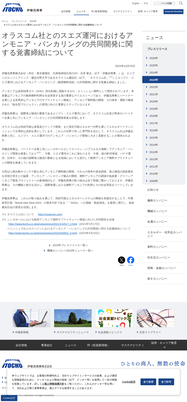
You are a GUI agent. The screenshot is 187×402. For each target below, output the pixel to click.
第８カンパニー (157, 278)
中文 (146, 3)
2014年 (153, 144)
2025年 (153, 65)
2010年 (153, 173)
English (135, 3)
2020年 (153, 101)
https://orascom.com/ (50, 214)
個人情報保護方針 (54, 383)
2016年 (153, 130)
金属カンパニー (157, 221)
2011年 (153, 166)
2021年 (153, 94)
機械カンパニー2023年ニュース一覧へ (70, 250)
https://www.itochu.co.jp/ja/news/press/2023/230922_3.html (44, 232)
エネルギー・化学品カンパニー (164, 234)
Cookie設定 (9, 398)
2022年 (153, 86)
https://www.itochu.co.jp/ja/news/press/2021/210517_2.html (44, 223)
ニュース (154, 37)
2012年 (153, 159)
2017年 (153, 123)
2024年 (153, 72)
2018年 (153, 115)
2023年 (153, 79)
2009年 (153, 180)
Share (130, 265)
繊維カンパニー (157, 200)
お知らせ (153, 189)
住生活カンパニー (158, 257)
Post (121, 265)
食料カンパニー (157, 246)
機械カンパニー (157, 211)
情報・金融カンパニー (161, 267)
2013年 (153, 152)
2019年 (153, 108)
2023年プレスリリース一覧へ (70, 244)
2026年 (153, 58)
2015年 (153, 137)
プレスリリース (157, 48)
